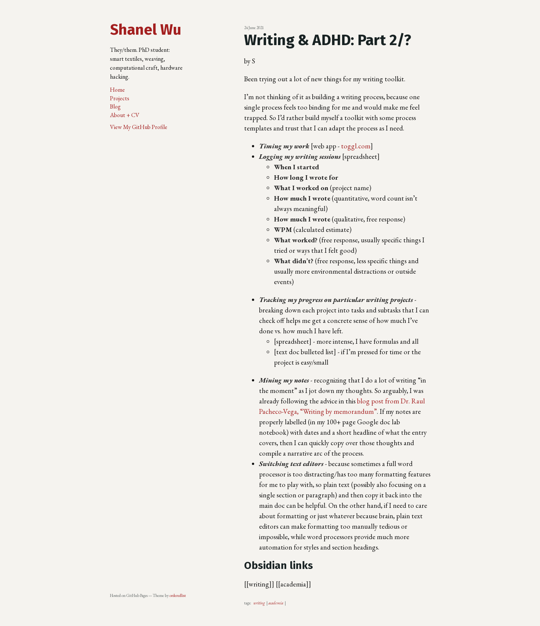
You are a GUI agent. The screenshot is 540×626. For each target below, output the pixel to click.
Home (117, 90)
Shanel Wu (145, 30)
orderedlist (178, 595)
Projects (119, 98)
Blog (115, 106)
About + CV (124, 115)
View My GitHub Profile (138, 127)
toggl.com (355, 146)
